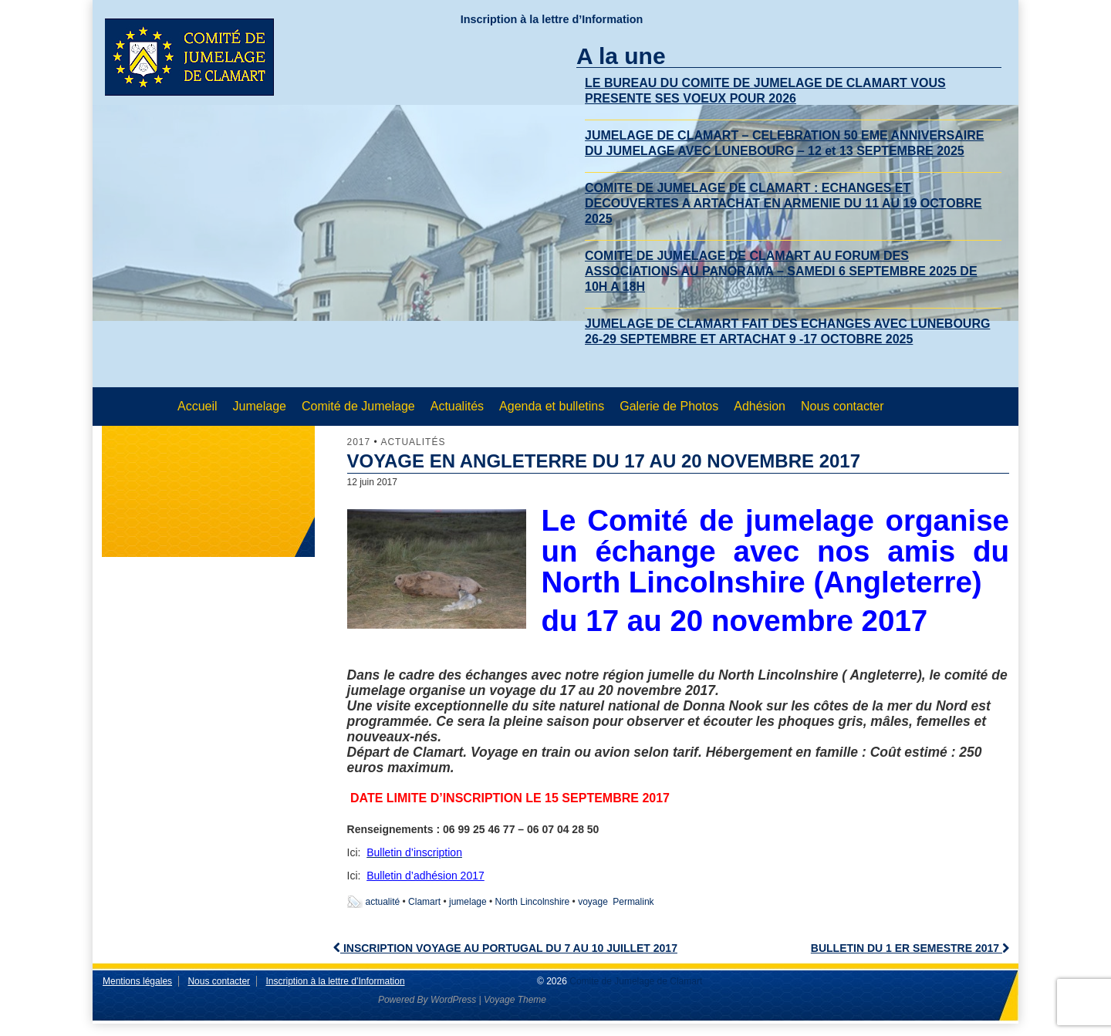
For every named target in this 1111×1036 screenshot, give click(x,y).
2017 (359, 442)
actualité (383, 901)
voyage (593, 901)
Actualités (457, 406)
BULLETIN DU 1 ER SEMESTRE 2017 (910, 948)
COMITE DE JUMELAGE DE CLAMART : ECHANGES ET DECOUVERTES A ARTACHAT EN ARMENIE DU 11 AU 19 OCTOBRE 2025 (783, 203)
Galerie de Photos (669, 406)
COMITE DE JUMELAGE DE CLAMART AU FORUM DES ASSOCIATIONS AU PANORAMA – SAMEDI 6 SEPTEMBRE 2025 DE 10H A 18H (781, 271)
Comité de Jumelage (358, 406)
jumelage (468, 901)
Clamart (424, 901)
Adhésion (759, 406)
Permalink (633, 901)
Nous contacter (842, 406)
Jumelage (259, 406)
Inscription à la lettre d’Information (552, 19)
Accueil (197, 406)
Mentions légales (137, 981)
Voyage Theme (515, 999)
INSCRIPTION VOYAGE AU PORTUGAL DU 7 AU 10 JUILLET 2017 (505, 948)
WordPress (453, 999)
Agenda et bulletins (551, 406)
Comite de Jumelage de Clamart (634, 981)
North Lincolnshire (532, 901)
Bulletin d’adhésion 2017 (425, 875)
